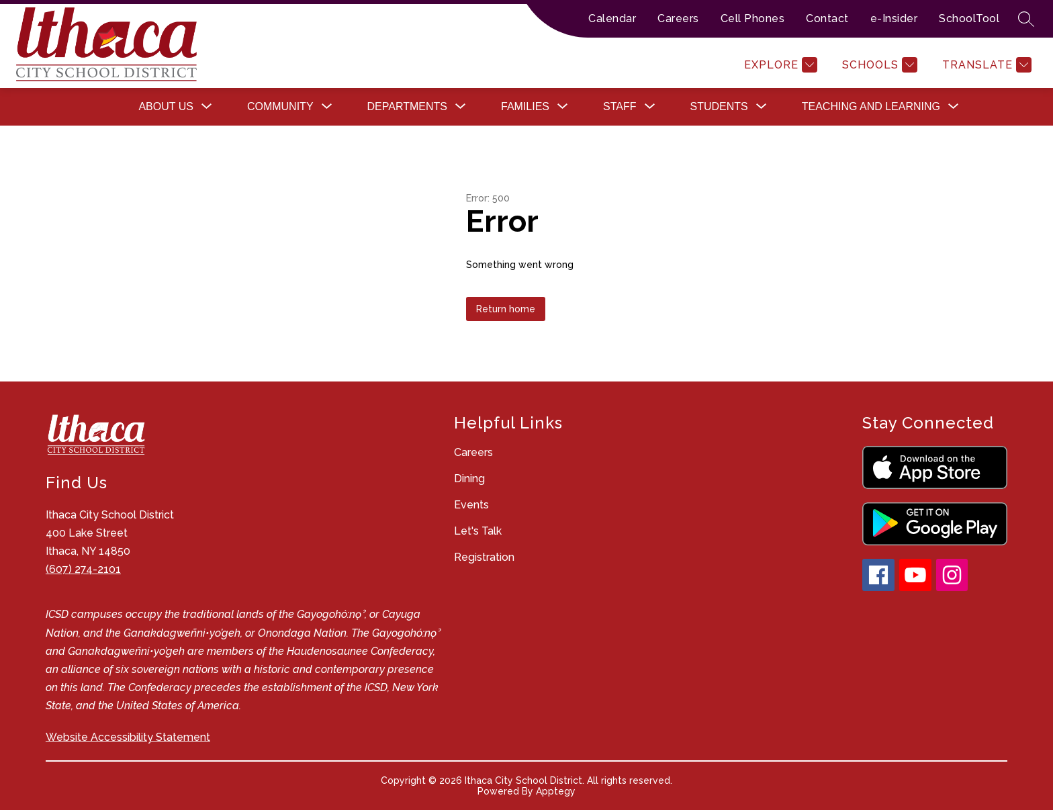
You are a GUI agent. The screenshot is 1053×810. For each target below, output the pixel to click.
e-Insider (894, 18)
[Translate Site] (985, 64)
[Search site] (1026, 19)
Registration (484, 557)
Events (471, 504)
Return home (505, 309)
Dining (469, 478)
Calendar (612, 18)
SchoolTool (969, 18)
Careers (678, 18)
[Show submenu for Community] (280, 107)
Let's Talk (478, 531)
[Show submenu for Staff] (619, 107)
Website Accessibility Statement (128, 737)
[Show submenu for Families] (525, 107)
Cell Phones (753, 18)
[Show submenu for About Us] (165, 107)
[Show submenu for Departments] (407, 107)
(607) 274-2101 (83, 569)
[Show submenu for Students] (719, 107)
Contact (827, 18)
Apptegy (556, 791)
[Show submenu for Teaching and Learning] (871, 107)
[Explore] (779, 64)
